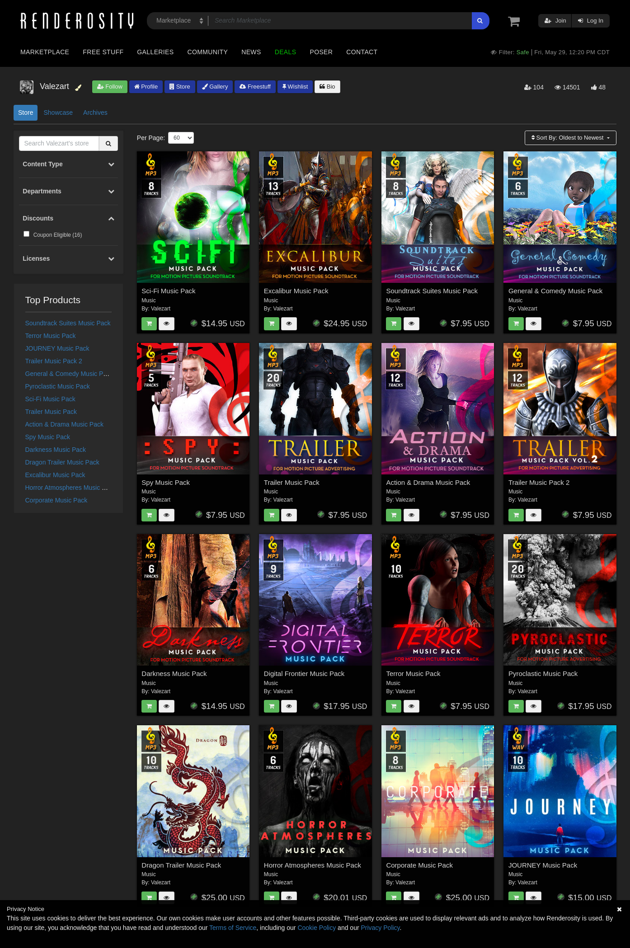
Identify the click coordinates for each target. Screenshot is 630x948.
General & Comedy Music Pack (69, 373)
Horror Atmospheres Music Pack (70, 487)
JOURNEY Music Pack (57, 348)
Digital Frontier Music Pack (304, 673)
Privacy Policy (380, 927)
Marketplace (44, 52)
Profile (146, 86)
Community (208, 52)
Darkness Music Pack (55, 449)
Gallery (215, 86)
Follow (109, 86)
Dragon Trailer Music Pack (62, 462)
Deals (285, 52)
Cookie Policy (316, 927)
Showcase (58, 112)
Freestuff (255, 86)
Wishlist (295, 86)
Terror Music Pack (50, 335)
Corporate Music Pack (56, 500)
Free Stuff (103, 52)
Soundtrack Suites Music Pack (68, 323)
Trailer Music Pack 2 (53, 361)
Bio (327, 86)
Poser (321, 52)
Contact (361, 52)
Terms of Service (232, 927)
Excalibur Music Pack (55, 475)
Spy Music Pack (48, 437)
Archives (95, 112)
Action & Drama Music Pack (64, 424)
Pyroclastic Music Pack (57, 386)
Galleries (155, 52)
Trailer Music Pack (51, 411)
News (251, 52)
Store (179, 86)
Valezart (160, 308)
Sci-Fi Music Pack (50, 399)
